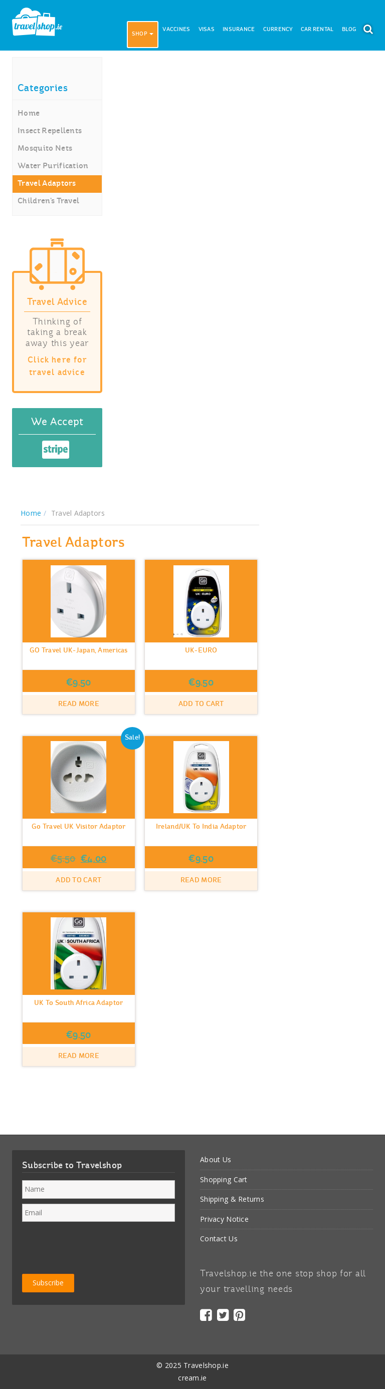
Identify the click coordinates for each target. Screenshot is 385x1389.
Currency (278, 30)
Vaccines (176, 30)
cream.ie (192, 1377)
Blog (349, 30)
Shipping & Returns (232, 1199)
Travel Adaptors (47, 183)
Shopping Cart (224, 1179)
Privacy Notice (224, 1219)
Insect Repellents (50, 131)
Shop (142, 34)
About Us (215, 1159)
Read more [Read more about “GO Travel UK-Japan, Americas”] (79, 704)
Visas (207, 30)
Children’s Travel (48, 201)
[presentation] (98, 1246)
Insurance (239, 30)
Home (29, 113)
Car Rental (317, 30)
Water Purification (53, 166)
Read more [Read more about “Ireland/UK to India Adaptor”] (201, 880)
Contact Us (219, 1238)
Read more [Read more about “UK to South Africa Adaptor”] (79, 1056)
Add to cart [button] (201, 704)
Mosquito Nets (45, 148)
